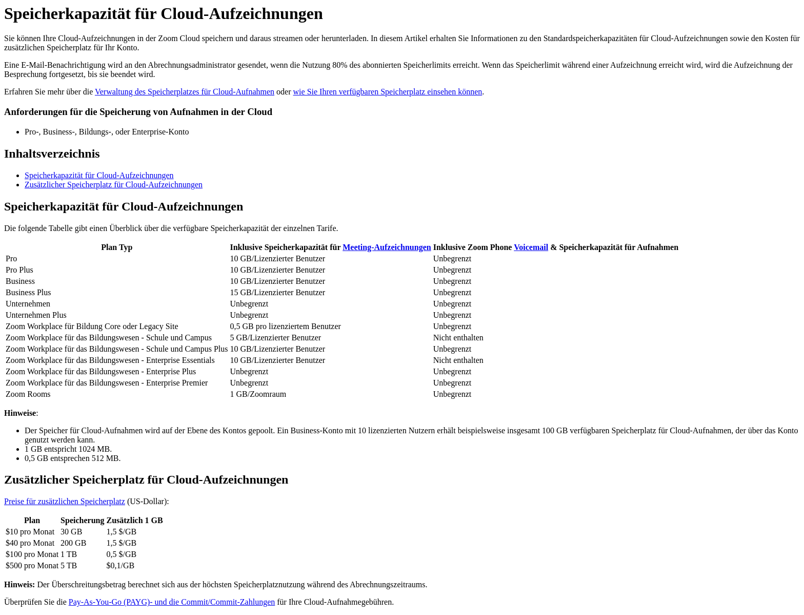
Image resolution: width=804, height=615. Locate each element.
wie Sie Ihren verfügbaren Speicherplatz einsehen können (388, 91)
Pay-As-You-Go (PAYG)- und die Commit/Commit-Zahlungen (172, 602)
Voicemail (531, 247)
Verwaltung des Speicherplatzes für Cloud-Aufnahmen (184, 91)
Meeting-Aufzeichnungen (387, 247)
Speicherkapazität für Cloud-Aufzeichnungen (99, 175)
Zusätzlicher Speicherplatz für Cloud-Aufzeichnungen (114, 184)
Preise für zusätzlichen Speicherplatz (64, 501)
